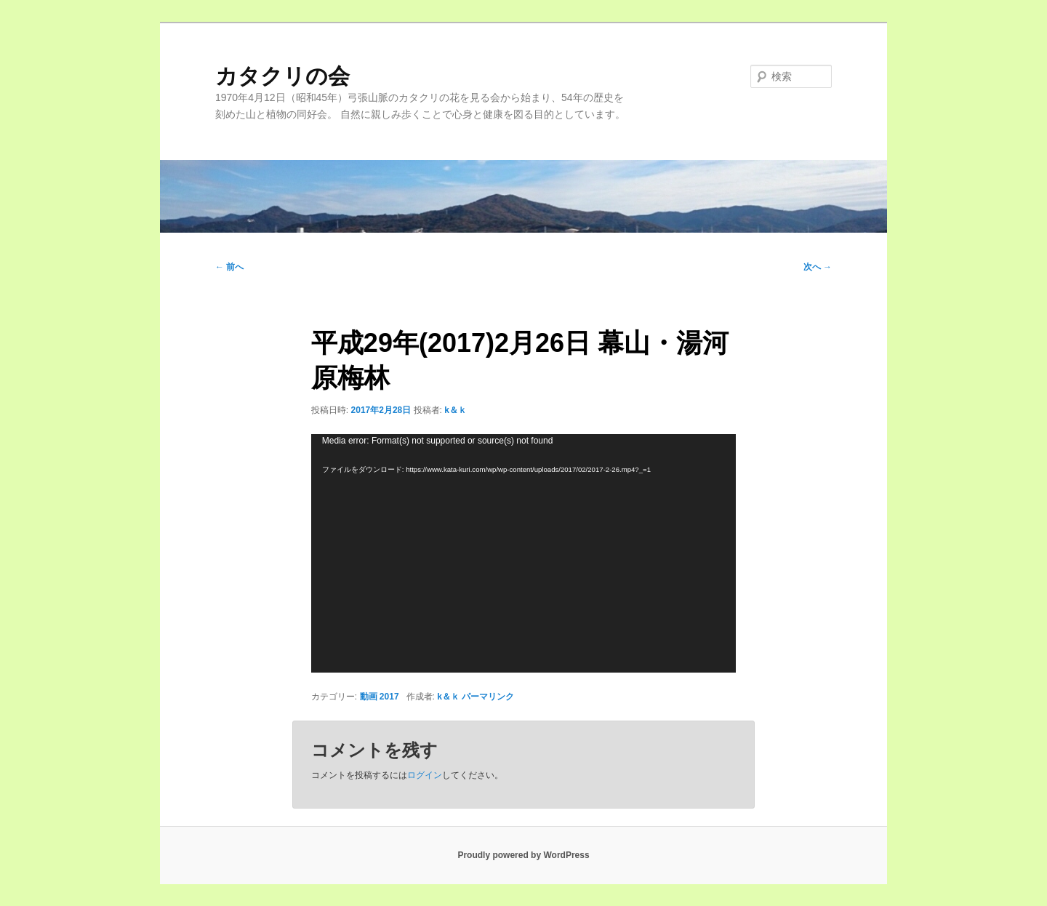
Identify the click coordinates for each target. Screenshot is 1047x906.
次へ (817, 267)
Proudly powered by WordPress (523, 855)
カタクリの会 (282, 76)
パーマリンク (488, 696)
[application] (523, 553)
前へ (229, 267)
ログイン (424, 775)
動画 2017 (379, 696)
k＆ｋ (455, 410)
